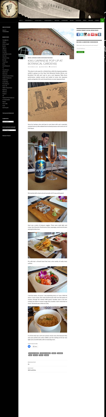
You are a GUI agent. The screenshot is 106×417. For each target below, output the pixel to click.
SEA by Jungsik (5, 44)
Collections (38, 20)
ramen (46, 355)
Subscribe (80, 52)
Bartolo (4, 46)
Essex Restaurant (6, 66)
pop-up (35, 355)
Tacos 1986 (4, 103)
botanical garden (33, 353)
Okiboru (4, 42)
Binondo (4, 60)
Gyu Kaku (4, 52)
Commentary (64, 20)
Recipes (72, 20)
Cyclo (3, 105)
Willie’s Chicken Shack (7, 87)
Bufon (3, 64)
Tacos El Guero (5, 69)
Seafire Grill (5, 71)
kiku (30, 355)
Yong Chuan (5, 62)
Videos (84, 20)
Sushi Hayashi (5, 107)
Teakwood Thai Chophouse (8, 97)
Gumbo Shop (5, 81)
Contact (97, 20)
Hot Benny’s (5, 79)
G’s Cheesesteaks (6, 99)
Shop (20, 20)
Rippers (4, 101)
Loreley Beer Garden (6, 54)
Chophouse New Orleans (7, 75)
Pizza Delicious (5, 83)
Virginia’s (4, 93)
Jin (47, 363)
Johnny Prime (44, 66)
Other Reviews (47, 20)
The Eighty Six (5, 40)
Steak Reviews (28, 20)
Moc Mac (4, 56)
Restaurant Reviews (47, 57)
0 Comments (53, 66)
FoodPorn (78, 20)
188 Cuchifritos (47, 369)
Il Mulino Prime (5, 58)
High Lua (4, 48)
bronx (54, 353)
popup (41, 355)
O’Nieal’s (4, 50)
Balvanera (4, 91)
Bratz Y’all (4, 85)
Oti (3, 95)
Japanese (34, 57)
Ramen (39, 57)
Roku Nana (4, 73)
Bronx (29, 57)
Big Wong (4, 89)
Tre (3, 68)
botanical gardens (45, 353)
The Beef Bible (5, 31)
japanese (60, 353)
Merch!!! (4, 30)
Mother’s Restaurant (6, 77)
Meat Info (57, 20)
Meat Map (90, 20)
